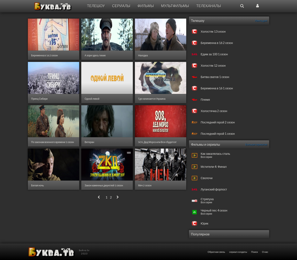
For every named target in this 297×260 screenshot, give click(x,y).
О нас (265, 251)
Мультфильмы (175, 6)
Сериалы (121, 6)
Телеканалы (208, 6)
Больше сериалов (256, 144)
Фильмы (146, 6)
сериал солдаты (238, 251)
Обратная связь (216, 251)
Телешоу (96, 6)
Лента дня (261, 20)
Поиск (254, 251)
